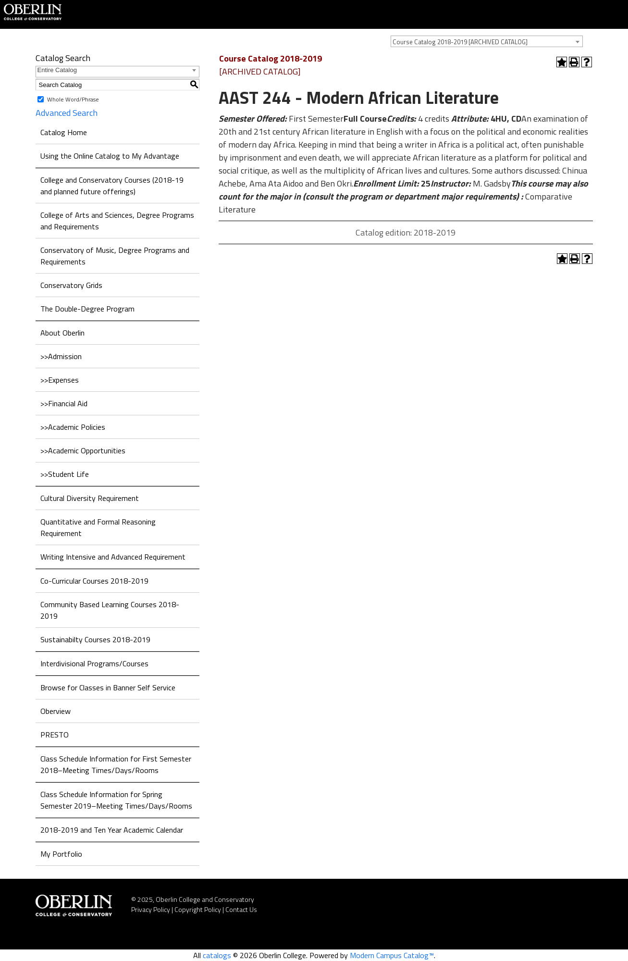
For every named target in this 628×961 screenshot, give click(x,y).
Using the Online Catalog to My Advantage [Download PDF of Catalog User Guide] (109, 156)
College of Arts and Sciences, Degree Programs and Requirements (117, 220)
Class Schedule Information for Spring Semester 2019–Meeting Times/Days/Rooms (116, 799)
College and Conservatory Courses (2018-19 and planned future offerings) (112, 185)
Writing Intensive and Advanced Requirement (112, 556)
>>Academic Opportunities (82, 450)
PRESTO (54, 734)
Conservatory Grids (71, 285)
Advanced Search (67, 112)
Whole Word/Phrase (73, 99)
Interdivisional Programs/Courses (94, 663)
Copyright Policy (197, 909)
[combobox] (487, 41)
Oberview (55, 711)
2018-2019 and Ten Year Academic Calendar (111, 830)
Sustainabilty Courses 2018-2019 (95, 639)
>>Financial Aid (63, 403)
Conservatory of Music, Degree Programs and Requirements (114, 255)
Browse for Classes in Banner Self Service (107, 687)
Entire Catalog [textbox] (57, 70)
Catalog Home (63, 132)
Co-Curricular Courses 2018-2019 (94, 581)
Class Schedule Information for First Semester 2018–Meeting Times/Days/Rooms (115, 764)
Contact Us (241, 909)
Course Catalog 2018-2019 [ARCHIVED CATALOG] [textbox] (460, 42)
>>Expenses (59, 380)
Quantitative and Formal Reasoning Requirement (98, 527)
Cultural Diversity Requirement (89, 498)
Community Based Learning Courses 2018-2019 (109, 610)
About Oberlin (62, 332)
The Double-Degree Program (87, 308)
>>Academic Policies (72, 427)
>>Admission (61, 356)
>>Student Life (64, 474)
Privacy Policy (150, 909)
